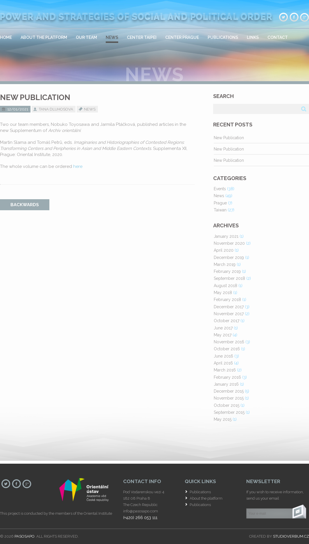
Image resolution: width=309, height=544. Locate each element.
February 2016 (227, 377)
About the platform (44, 37)
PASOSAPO (25, 536)
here (77, 166)
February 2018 (227, 299)
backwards (24, 204)
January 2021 (226, 236)
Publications (223, 37)
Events (220, 188)
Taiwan (220, 210)
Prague (220, 203)
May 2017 (222, 335)
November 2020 (229, 243)
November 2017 (229, 313)
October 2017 (226, 320)
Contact (277, 37)
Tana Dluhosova (56, 109)
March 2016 (225, 370)
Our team (86, 37)
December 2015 (229, 391)
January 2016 (226, 384)
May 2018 (223, 292)
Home (6, 37)
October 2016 (227, 349)
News (112, 37)
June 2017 (223, 328)
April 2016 (223, 363)
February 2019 (227, 271)
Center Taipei (142, 37)
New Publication (229, 137)
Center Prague (182, 37)
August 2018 (225, 285)
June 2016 (223, 356)
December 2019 (229, 257)
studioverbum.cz (291, 536)
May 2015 (222, 419)
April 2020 (223, 250)
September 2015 (229, 412)
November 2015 (229, 398)
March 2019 (225, 264)
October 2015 (226, 405)
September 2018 (229, 278)
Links (253, 37)
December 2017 (229, 306)
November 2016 (229, 342)
